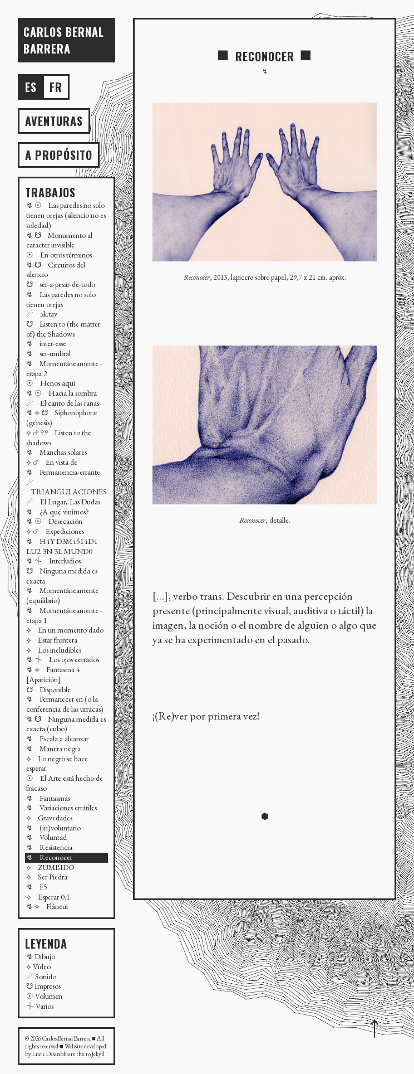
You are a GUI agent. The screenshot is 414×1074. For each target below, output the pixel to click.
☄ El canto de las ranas (62, 403)
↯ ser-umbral (48, 353)
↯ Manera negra (53, 748)
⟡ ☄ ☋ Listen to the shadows (58, 437)
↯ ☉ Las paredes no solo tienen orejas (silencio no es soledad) (66, 215)
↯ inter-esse (46, 343)
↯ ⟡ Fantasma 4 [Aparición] (53, 674)
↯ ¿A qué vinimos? (57, 512)
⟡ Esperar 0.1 (48, 897)
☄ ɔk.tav (41, 314)
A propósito (58, 155)
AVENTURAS (54, 121)
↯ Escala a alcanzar (57, 738)
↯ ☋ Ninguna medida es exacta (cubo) (66, 724)
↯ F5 (36, 887)
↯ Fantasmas (48, 798)
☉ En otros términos (59, 255)
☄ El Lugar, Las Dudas (63, 502)
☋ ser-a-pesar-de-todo (60, 284)
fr (56, 87)
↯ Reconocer (49, 857)
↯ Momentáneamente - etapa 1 (64, 615)
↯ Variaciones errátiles (61, 808)
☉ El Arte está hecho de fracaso (64, 783)
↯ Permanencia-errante (63, 472)
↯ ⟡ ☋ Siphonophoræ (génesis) (61, 417)
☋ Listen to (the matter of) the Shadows (63, 329)
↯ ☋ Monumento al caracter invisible (59, 240)
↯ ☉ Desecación (54, 521)
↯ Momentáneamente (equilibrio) (62, 595)
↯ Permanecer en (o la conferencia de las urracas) (64, 704)
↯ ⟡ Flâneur (47, 906)
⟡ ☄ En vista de (51, 462)
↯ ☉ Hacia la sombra (61, 393)
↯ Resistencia (49, 847)
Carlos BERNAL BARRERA (63, 40)
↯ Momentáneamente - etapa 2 (64, 368)
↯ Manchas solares (56, 452)
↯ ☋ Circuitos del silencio (55, 270)
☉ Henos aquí (50, 383)
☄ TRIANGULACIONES (66, 487)
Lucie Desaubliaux (53, 1054)
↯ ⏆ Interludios (53, 561)
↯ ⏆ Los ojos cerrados (62, 659)
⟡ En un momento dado (64, 630)
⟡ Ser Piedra (46, 877)
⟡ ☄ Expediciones (55, 531)
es (31, 87)
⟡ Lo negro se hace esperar (57, 764)
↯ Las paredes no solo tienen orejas (61, 299)
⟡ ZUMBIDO (50, 867)
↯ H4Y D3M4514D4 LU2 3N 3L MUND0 (61, 546)
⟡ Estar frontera (51, 640)
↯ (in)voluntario (53, 828)
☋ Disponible (48, 689)
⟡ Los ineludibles (53, 650)
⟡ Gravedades (49, 818)
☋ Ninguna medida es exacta (61, 576)
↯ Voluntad (46, 837)
